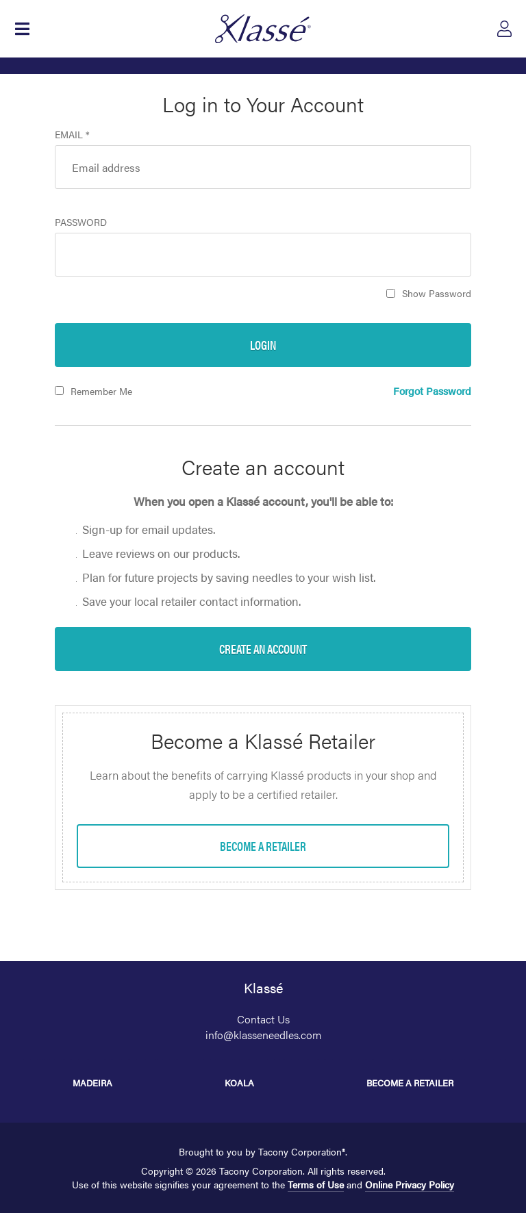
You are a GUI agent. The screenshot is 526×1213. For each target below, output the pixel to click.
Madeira (92, 1082)
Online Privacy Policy (409, 1184)
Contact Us (263, 1019)
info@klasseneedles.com (263, 1035)
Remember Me (101, 390)
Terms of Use (316, 1184)
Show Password (436, 293)
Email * (72, 134)
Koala (239, 1082)
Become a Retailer (409, 1082)
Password (81, 221)
